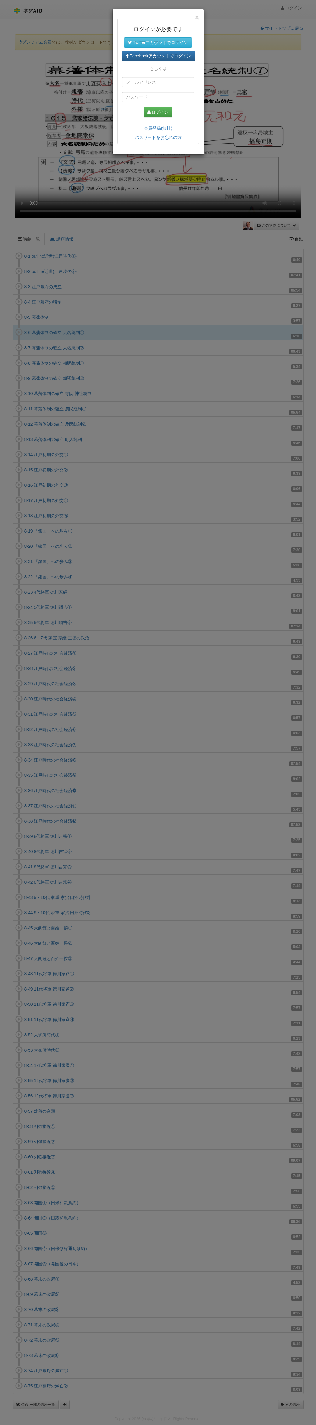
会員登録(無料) (158, 128)
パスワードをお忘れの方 (158, 137)
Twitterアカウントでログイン (158, 42)
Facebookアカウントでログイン (158, 55)
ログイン (158, 112)
